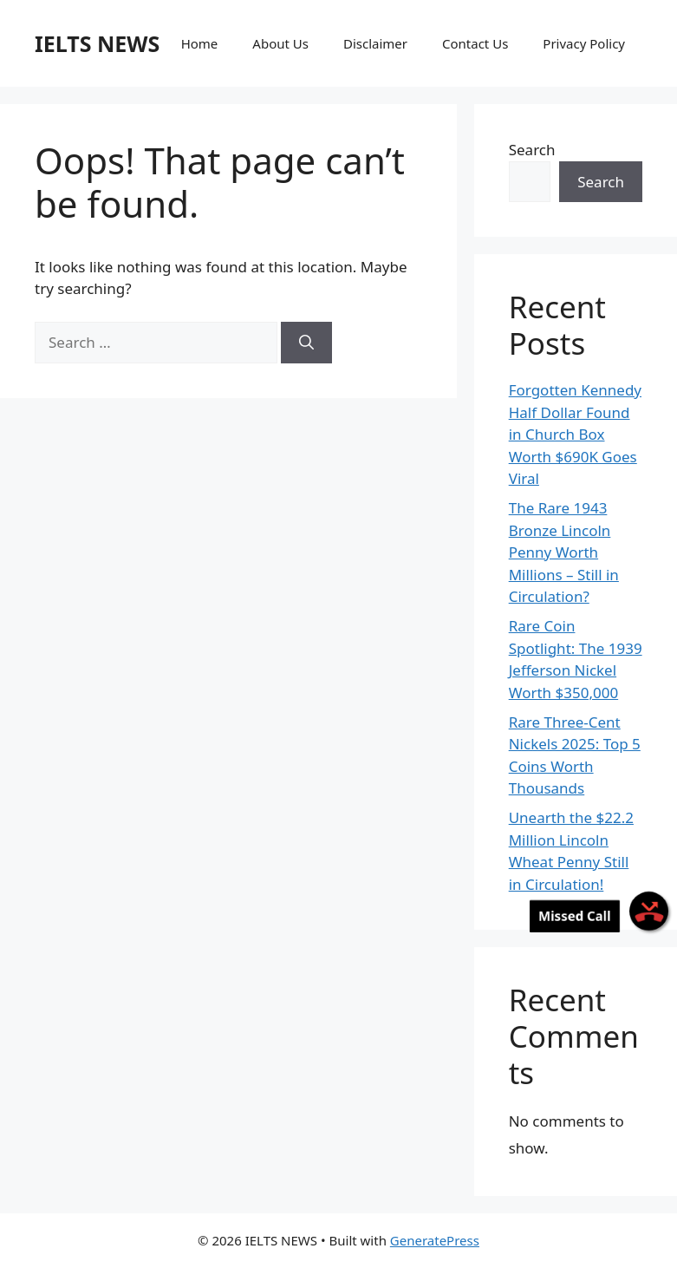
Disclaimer (375, 43)
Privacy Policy (584, 43)
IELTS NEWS (97, 43)
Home (199, 43)
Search (532, 150)
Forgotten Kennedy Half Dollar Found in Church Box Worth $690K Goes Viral (575, 434)
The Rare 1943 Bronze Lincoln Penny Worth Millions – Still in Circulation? (564, 552)
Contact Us (475, 43)
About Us (280, 43)
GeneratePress (434, 1240)
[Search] (306, 342)
